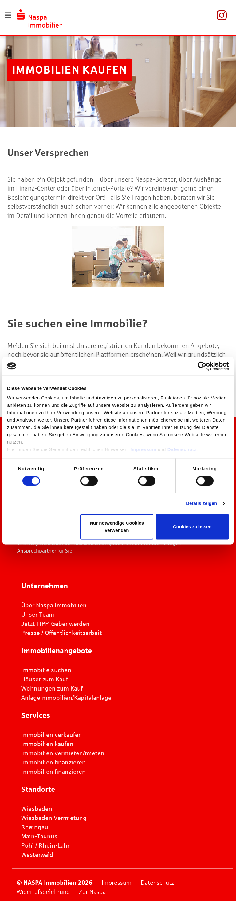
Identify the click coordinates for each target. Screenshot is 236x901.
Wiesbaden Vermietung (54, 817)
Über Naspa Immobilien (54, 605)
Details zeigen (201, 503)
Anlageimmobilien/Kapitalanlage (66, 697)
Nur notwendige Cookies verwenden (117, 526)
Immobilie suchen (46, 670)
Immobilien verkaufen (51, 734)
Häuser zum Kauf (44, 679)
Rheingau (34, 827)
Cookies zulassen (192, 526)
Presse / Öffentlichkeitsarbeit (61, 633)
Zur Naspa (92, 891)
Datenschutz (182, 449)
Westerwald (37, 854)
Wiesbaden (36, 808)
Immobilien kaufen (47, 744)
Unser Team (37, 614)
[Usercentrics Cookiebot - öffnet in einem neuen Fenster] (202, 366)
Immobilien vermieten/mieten (62, 753)
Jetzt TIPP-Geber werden (55, 623)
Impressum (143, 449)
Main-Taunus (39, 836)
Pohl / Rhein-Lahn (46, 845)
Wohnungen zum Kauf (52, 688)
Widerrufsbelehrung (43, 891)
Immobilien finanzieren (53, 762)
